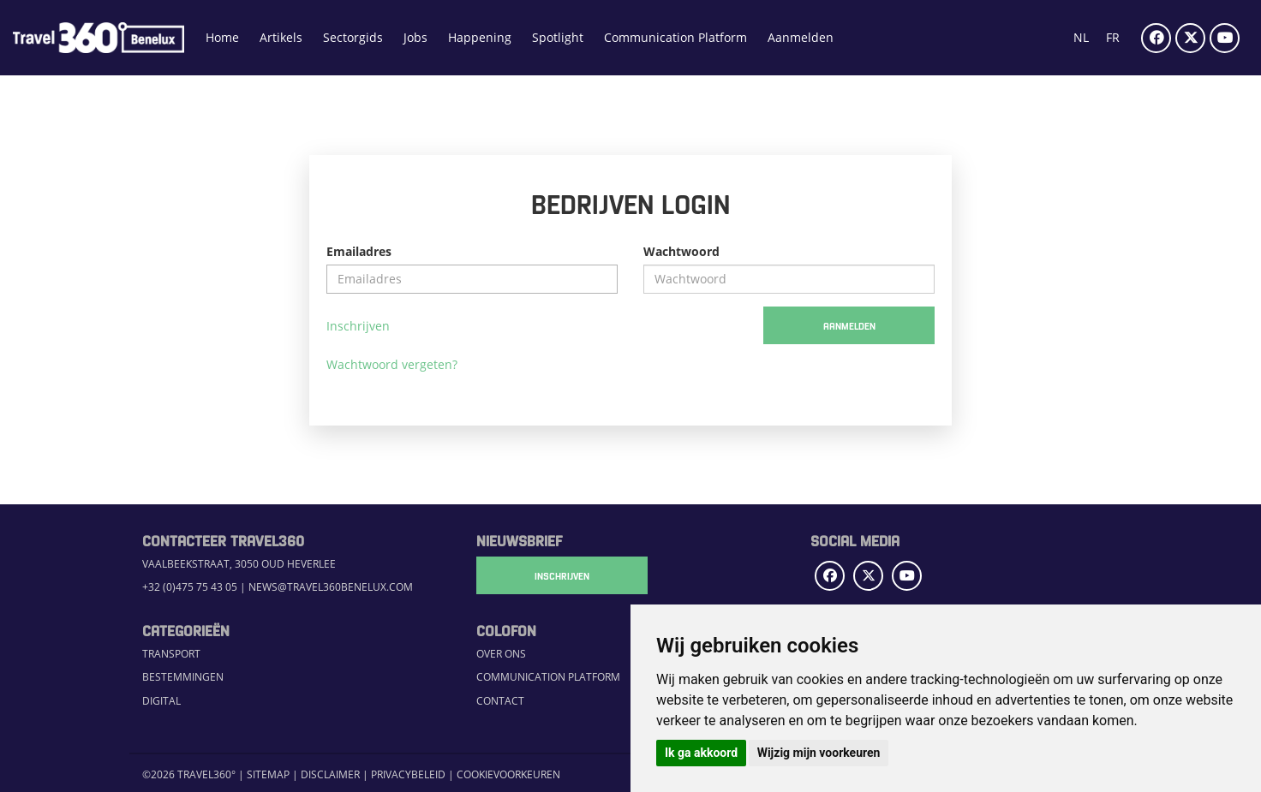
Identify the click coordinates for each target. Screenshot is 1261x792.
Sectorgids (353, 37)
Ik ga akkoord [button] (701, 752)
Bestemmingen (183, 676)
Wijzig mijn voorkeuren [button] (819, 752)
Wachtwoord (681, 251)
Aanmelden (801, 37)
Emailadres (358, 251)
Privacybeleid (408, 774)
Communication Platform (675, 37)
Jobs (415, 37)
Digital (161, 700)
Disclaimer (330, 774)
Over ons (501, 653)
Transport (171, 653)
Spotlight (557, 37)
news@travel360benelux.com (330, 586)
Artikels (281, 37)
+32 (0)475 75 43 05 (189, 586)
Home (222, 37)
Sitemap (268, 774)
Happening (479, 37)
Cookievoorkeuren (508, 774)
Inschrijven (358, 326)
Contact (500, 700)
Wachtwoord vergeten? (391, 364)
